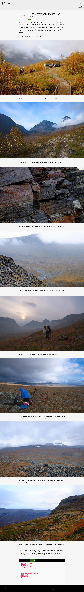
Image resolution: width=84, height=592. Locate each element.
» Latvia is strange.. (24, 583)
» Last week (23, 564)
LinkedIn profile (49, 588)
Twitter (48, 589)
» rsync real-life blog (24, 575)
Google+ (53, 589)
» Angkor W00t (23, 578)
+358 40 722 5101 (5, 590)
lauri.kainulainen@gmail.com (7, 589)
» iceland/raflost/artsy (24, 574)
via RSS (47, 590)
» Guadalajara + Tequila (25, 568)
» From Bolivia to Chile (24, 565)
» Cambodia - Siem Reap (25, 579)
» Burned (22, 577)
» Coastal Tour (23, 567)
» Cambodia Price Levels (25, 576)
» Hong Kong (23, 582)
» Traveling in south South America (26, 566)
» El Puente (23, 572)
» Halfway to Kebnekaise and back (26, 563)
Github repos (48, 587)
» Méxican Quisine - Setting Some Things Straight (29, 573)
